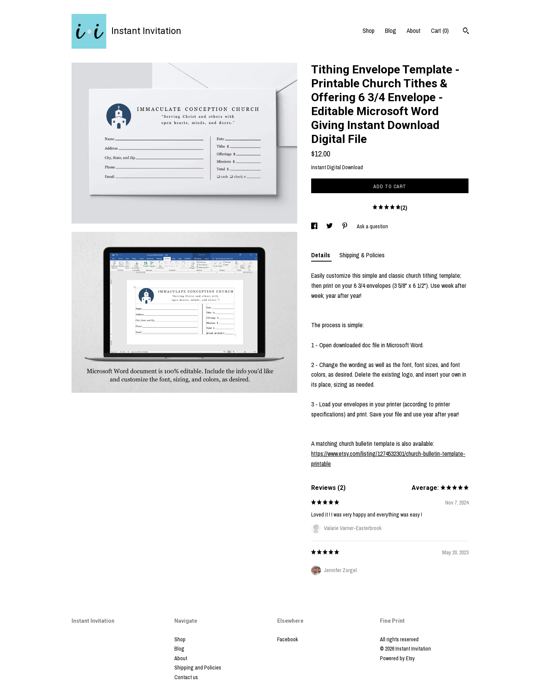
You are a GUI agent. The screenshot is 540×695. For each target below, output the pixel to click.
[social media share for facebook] (315, 226)
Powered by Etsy (397, 658)
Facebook (287, 639)
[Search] (466, 31)
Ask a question (372, 226)
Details (321, 255)
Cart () (440, 30)
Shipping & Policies (362, 255)
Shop (369, 30)
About (414, 30)
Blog (390, 30)
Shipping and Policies (197, 667)
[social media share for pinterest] (345, 226)
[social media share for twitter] (330, 226)
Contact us (186, 677)
